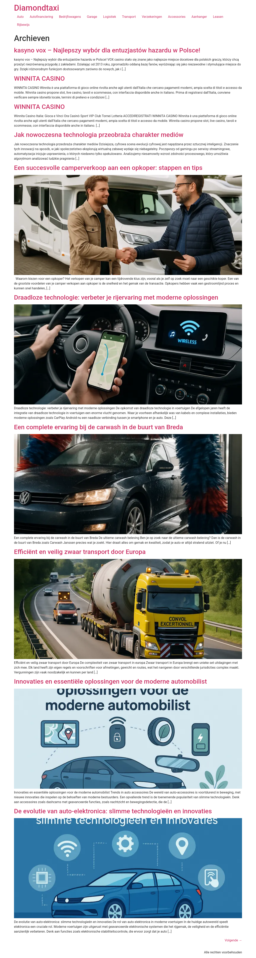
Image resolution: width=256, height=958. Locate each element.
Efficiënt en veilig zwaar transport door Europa (80, 552)
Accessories (176, 17)
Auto (20, 17)
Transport (129, 17)
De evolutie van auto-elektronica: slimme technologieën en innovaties (113, 811)
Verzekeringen (152, 17)
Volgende (233, 940)
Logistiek (109, 17)
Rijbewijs (23, 25)
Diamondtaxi (36, 8)
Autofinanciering (41, 17)
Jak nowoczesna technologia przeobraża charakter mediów (98, 134)
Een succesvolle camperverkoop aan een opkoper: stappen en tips (108, 168)
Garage (92, 17)
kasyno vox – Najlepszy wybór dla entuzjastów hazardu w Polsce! (107, 50)
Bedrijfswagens (70, 17)
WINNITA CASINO (39, 78)
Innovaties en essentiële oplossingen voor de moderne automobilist (110, 681)
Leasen (218, 17)
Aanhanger (199, 17)
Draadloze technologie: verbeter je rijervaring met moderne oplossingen (116, 297)
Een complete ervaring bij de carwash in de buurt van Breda (98, 427)
